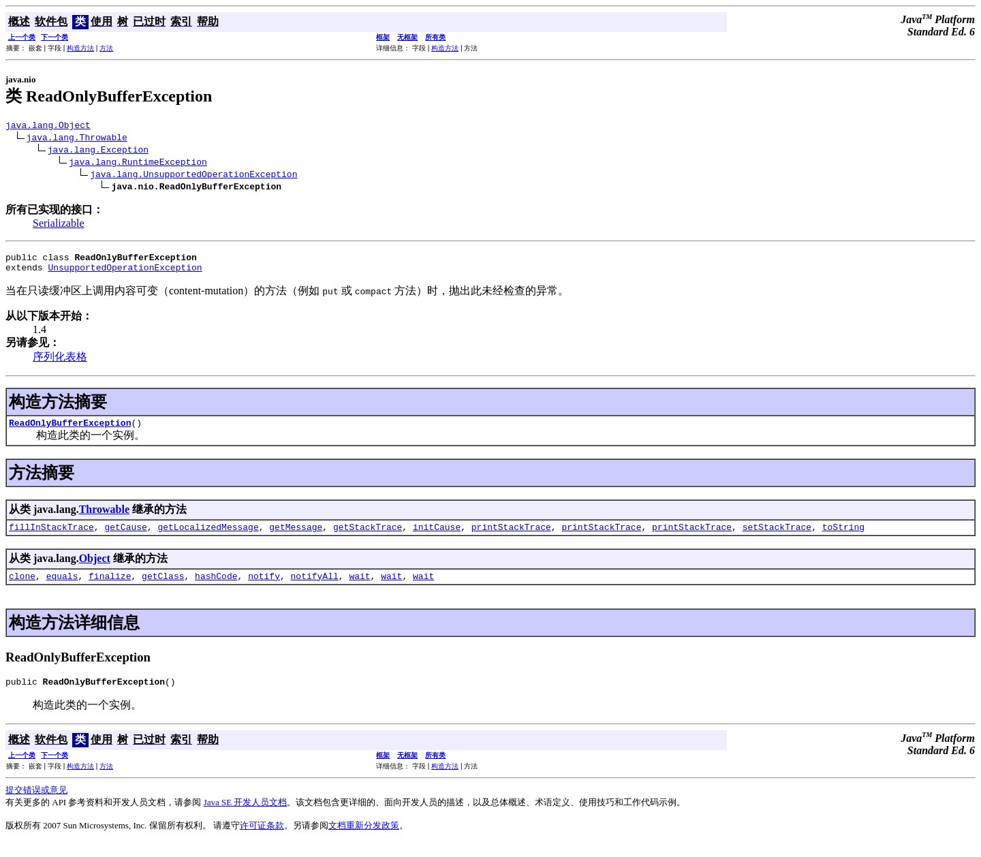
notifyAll (315, 588)
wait (359, 588)
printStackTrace (511, 537)
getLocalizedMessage (207, 537)
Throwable (104, 517)
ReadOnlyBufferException (70, 430)
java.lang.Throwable (77, 139)
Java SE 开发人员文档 (245, 816)
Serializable (58, 225)
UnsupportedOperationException (125, 273)
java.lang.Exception (98, 151)
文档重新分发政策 (363, 840)
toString (843, 537)
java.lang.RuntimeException (138, 163)
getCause (125, 537)
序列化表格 (60, 363)
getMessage (295, 537)
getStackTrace (367, 537)
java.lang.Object (48, 127)
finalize (110, 588)
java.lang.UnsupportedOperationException (193, 176)
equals (62, 588)
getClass (163, 588)
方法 (106, 48)
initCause (437, 537)
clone (22, 588)
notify (264, 588)
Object (94, 568)
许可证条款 (262, 840)
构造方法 (80, 48)
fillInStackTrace (51, 537)
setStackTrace (777, 537)
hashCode (216, 588)
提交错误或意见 (36, 804)
